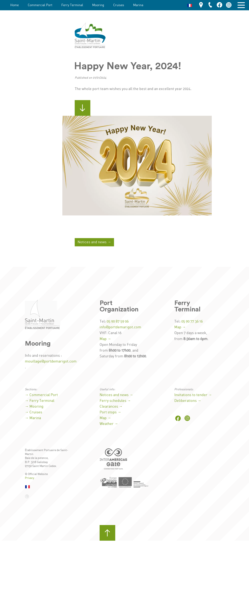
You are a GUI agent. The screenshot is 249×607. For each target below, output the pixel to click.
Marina (138, 5)
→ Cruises (33, 412)
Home (14, 5)
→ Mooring (34, 406)
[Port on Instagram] (187, 418)
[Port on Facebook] (178, 418)
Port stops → (110, 412)
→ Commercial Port (41, 395)
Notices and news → (94, 242)
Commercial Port (40, 5)
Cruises (118, 5)
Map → (105, 339)
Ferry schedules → (115, 401)
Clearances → (111, 406)
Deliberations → (187, 401)
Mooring (98, 5)
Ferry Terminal (72, 5)
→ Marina (33, 418)
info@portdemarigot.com (120, 327)
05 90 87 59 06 (118, 321)
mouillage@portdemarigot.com (51, 361)
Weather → (109, 424)
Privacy (29, 478)
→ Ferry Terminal (39, 401)
